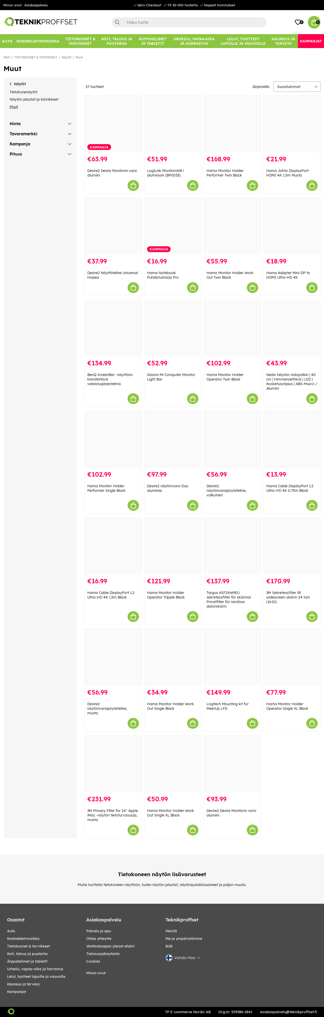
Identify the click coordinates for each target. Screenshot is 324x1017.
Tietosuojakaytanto (103, 954)
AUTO (11, 931)
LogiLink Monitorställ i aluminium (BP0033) (165, 173)
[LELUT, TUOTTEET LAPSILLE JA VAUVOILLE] (243, 41)
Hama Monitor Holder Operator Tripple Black (166, 595)
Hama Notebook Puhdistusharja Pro (163, 275)
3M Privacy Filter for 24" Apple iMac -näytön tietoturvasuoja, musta (112, 815)
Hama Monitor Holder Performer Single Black (106, 488)
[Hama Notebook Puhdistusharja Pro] (173, 226)
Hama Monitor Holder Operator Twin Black (225, 377)
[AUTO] (7, 41)
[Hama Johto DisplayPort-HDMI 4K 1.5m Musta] (292, 124)
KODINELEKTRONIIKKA (23, 938)
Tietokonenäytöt (23, 92)
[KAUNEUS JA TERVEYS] (283, 41)
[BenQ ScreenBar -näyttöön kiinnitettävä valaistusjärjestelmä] (113, 328)
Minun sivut (12, 5)
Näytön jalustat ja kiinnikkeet (34, 99)
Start (7, 57)
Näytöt (66, 57)
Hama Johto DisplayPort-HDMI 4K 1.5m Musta (288, 173)
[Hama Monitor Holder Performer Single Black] (113, 439)
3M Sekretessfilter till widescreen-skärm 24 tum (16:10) (288, 597)
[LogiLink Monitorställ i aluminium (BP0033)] (173, 124)
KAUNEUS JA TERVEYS (23, 984)
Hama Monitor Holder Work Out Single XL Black (170, 812)
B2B (169, 946)
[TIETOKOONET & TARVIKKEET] (80, 41)
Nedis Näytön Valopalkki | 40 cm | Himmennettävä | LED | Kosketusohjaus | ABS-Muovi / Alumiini (291, 381)
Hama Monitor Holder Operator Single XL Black (287, 706)
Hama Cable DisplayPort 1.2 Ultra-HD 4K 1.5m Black (110, 595)
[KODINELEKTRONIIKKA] (38, 41)
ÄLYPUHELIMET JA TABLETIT (27, 961)
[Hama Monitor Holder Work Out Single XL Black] (173, 764)
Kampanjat (16, 991)
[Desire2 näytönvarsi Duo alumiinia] (173, 439)
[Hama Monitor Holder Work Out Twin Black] (232, 226)
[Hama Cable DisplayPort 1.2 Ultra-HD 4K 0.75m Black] (292, 439)
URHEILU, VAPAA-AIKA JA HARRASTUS (35, 969)
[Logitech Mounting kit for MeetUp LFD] (232, 657)
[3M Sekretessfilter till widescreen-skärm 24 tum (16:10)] (292, 546)
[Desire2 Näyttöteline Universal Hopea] (113, 226)
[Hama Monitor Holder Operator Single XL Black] (292, 657)
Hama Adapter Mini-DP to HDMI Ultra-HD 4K (288, 275)
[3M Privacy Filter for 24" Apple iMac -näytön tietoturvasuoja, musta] (113, 764)
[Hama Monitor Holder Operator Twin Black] (232, 328)
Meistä (171, 931)
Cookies (93, 961)
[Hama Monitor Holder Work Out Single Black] (173, 657)
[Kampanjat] (311, 41)
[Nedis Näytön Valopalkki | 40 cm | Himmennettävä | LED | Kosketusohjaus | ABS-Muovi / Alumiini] (292, 328)
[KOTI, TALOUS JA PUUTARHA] (117, 41)
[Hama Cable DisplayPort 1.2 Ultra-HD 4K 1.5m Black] (113, 546)
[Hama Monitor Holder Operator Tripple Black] (173, 546)
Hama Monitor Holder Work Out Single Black (170, 706)
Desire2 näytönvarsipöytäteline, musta (107, 708)
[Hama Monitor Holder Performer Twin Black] (232, 124)
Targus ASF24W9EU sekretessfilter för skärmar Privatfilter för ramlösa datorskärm (229, 599)
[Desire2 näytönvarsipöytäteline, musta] (113, 657)
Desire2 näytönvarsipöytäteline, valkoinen (227, 490)
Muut (79, 57)
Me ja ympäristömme (184, 938)
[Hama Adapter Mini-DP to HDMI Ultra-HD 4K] (292, 226)
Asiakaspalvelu (36, 5)
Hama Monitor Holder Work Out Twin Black (230, 275)
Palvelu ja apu (98, 931)
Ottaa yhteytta (98, 938)
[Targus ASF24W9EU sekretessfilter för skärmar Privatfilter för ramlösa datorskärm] (232, 546)
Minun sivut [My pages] (96, 973)
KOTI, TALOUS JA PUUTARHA (27, 954)
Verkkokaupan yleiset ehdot (110, 946)
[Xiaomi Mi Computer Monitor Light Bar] (173, 328)
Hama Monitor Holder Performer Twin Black (225, 173)
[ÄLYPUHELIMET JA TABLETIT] (152, 41)
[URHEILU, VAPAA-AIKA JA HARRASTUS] (194, 41)
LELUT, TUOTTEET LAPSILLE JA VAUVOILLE (36, 976)
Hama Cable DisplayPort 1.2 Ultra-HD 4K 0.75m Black (289, 488)
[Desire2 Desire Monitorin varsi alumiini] (113, 124)
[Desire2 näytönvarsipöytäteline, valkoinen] (232, 439)
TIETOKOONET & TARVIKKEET (35, 57)
